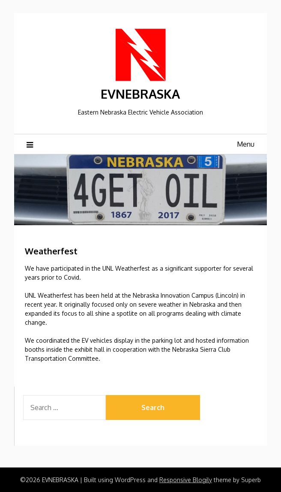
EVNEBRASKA (140, 94)
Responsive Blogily (185, 479)
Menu (245, 144)
